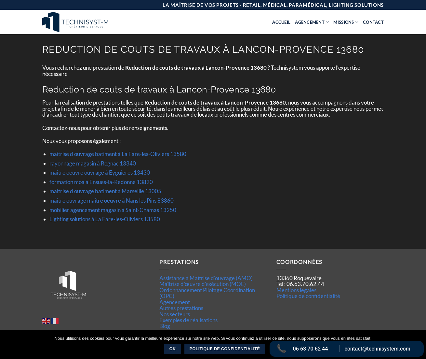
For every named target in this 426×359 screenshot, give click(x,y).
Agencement (312, 22)
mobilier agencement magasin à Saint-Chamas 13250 (112, 210)
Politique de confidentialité (308, 296)
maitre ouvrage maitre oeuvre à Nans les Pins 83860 (111, 200)
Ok (172, 349)
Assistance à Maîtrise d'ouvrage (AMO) (206, 278)
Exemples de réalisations (188, 320)
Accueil (281, 22)
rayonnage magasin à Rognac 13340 (92, 163)
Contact (373, 22)
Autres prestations (181, 308)
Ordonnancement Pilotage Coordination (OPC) (207, 293)
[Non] (417, 346)
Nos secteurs (174, 314)
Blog (164, 326)
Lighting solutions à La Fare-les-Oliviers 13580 (104, 219)
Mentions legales (296, 290)
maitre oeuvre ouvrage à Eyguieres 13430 (99, 172)
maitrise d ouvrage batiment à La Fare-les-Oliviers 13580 (117, 154)
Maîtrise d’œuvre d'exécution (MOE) (202, 283)
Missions (345, 22)
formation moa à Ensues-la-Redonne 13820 (101, 182)
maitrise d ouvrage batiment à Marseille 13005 (105, 191)
